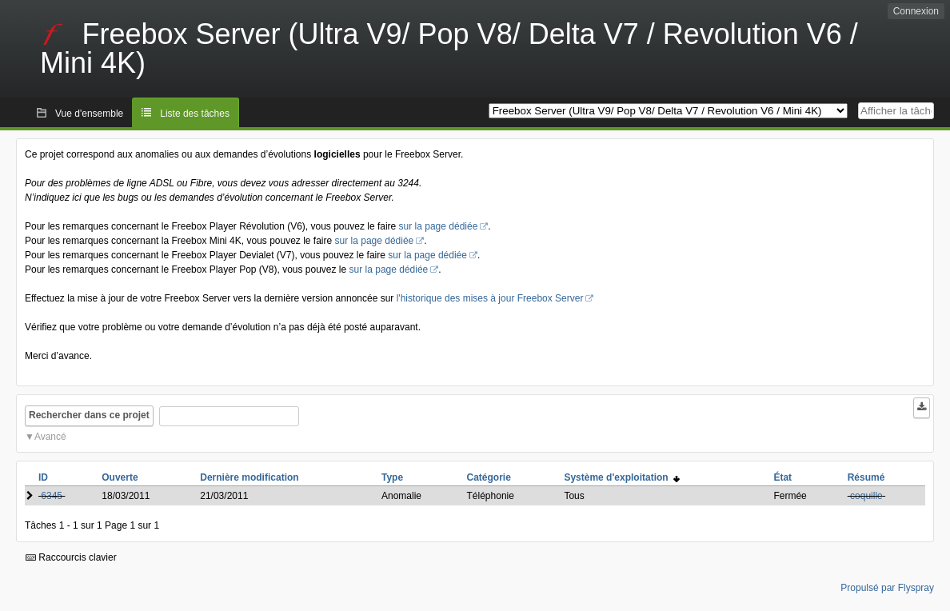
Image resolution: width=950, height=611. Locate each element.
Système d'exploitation (622, 477)
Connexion (916, 11)
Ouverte (120, 477)
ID (43, 477)
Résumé (866, 477)
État (782, 477)
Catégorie (489, 477)
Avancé (50, 436)
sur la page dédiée (438, 226)
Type (392, 477)
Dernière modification (249, 477)
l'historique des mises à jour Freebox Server (490, 298)
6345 (51, 495)
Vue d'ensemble (89, 113)
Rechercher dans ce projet (89, 415)
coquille (866, 495)
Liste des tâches (195, 113)
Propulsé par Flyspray (887, 587)
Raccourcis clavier (71, 557)
